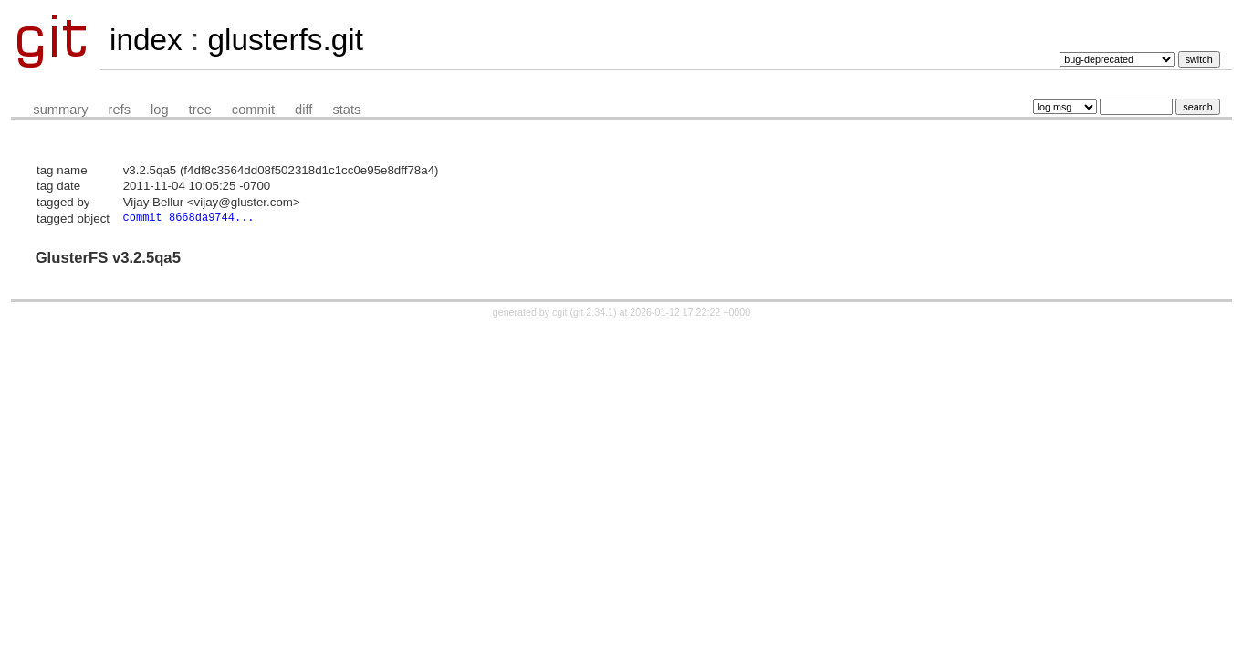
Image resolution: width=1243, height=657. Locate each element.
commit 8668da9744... (189, 218)
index (146, 40)
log (160, 109)
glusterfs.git (284, 40)
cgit (561, 313)
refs (120, 109)
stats (346, 109)
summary (60, 109)
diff (303, 109)
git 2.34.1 (593, 313)
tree (200, 109)
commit (253, 109)
